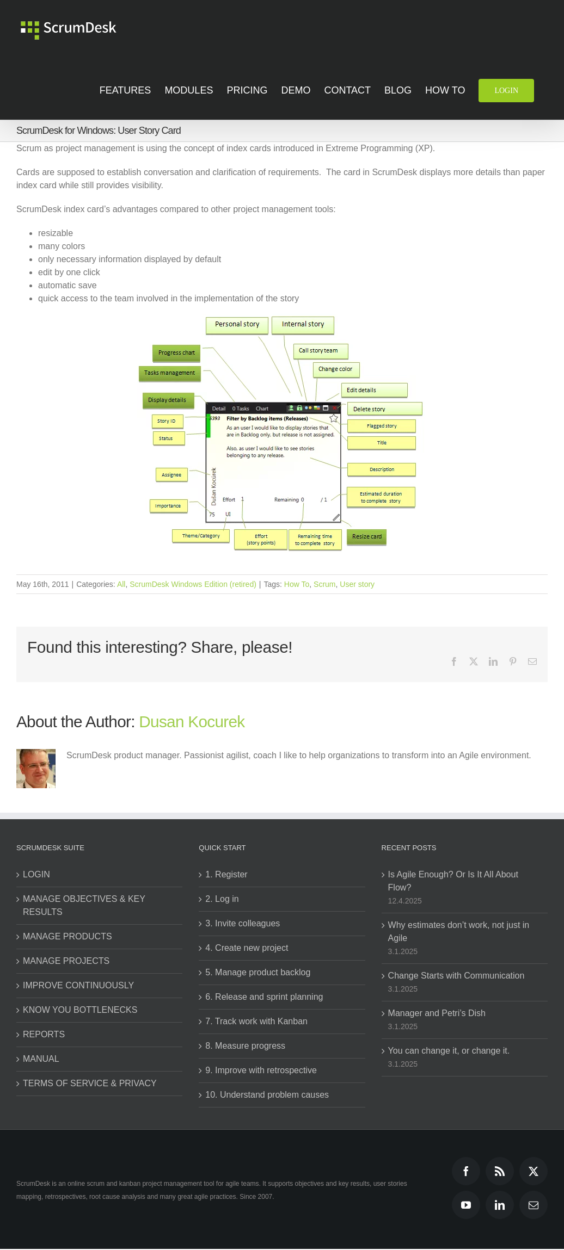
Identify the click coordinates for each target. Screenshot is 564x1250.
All (121, 584)
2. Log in (221, 899)
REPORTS (44, 1034)
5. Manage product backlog (257, 972)
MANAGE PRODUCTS (67, 936)
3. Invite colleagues (242, 923)
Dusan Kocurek (191, 722)
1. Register (226, 874)
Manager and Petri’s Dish (437, 1013)
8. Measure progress (245, 1045)
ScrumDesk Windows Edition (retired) (193, 584)
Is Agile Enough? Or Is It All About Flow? (453, 881)
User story (357, 584)
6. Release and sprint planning (264, 996)
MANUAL (41, 1058)
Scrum (324, 584)
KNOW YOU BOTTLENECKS (80, 1009)
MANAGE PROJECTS (66, 961)
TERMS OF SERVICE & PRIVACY (90, 1083)
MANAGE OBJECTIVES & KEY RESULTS (84, 905)
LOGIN (36, 874)
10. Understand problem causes (267, 1094)
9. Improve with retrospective (261, 1070)
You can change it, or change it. (449, 1050)
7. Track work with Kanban (256, 1021)
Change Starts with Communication (456, 975)
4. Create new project (246, 947)
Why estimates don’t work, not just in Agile (459, 931)
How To (296, 584)
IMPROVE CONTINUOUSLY (78, 985)
